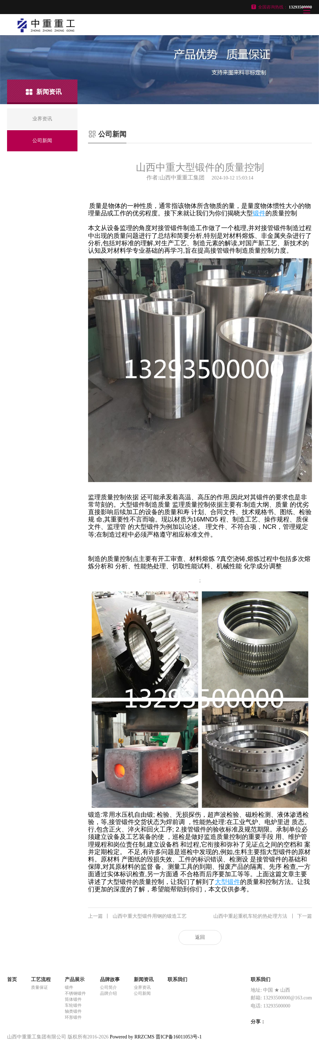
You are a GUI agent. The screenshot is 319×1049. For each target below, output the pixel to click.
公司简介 (108, 987)
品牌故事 (110, 979)
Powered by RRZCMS (131, 1036)
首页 (12, 979)
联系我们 (177, 979)
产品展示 (75, 979)
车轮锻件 (73, 1005)
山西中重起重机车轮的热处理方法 (262, 916)
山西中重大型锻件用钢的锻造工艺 (137, 916)
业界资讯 (142, 987)
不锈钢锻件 (75, 993)
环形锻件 (73, 1017)
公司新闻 (142, 993)
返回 (200, 937)
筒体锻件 (73, 999)
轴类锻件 (73, 1011)
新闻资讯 (144, 979)
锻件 (69, 987)
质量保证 (39, 987)
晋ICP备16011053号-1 (179, 1036)
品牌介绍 (108, 993)
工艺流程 (41, 979)
